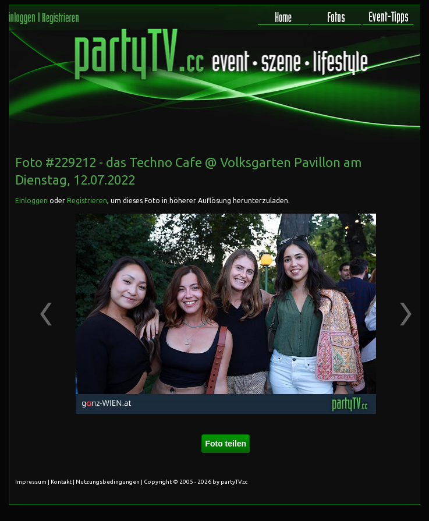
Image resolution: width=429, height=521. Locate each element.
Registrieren (87, 200)
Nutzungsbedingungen (108, 482)
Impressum (31, 482)
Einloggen (31, 200)
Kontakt (61, 482)
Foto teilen (225, 443)
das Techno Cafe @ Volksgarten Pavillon (223, 162)
